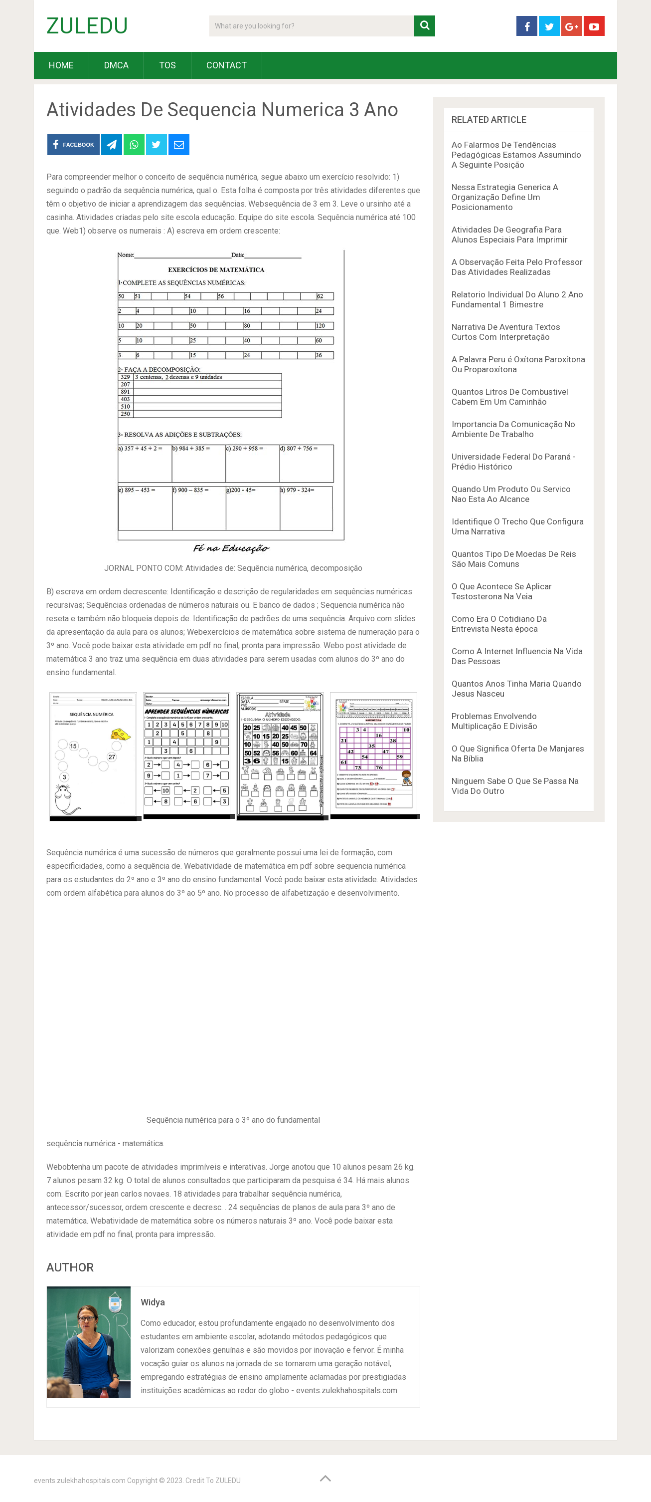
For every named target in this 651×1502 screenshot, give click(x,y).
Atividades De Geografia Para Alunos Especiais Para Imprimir (510, 235)
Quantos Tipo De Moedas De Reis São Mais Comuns (514, 559)
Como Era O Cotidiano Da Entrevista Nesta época (499, 624)
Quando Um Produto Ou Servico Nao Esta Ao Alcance (511, 494)
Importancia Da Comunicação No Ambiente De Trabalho (513, 429)
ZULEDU (87, 26)
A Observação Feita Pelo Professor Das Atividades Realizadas (517, 267)
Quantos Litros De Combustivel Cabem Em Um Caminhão (510, 397)
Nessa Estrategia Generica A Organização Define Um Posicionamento (505, 197)
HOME (61, 65)
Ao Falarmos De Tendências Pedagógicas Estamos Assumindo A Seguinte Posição (516, 155)
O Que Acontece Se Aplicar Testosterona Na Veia (502, 591)
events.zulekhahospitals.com (80, 1481)
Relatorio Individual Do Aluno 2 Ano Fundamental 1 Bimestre (517, 299)
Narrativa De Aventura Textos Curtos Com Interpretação (506, 332)
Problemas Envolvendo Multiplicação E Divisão (494, 721)
